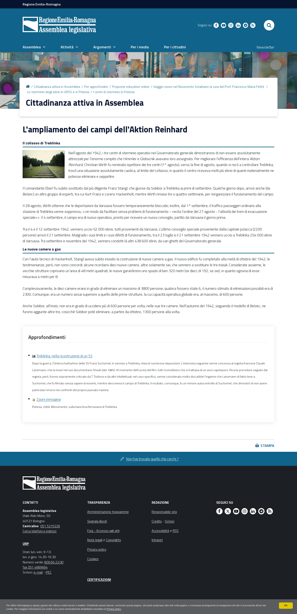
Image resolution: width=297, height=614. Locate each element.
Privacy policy (146, 608)
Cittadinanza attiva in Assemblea (57, 86)
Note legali (94, 539)
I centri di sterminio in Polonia (113, 91)
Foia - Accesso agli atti (103, 530)
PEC (49, 572)
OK (286, 605)
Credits (157, 521)
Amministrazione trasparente (108, 511)
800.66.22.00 (53, 562)
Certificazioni (99, 579)
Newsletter (265, 47)
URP (26, 543)
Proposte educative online (130, 86)
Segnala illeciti (97, 521)
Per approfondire (96, 86)
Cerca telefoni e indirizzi (39, 531)
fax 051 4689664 (35, 567)
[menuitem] (34, 47)
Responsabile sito (164, 511)
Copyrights (113, 539)
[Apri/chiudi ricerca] (269, 25)
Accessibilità (160, 530)
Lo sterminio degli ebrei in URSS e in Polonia (58, 91)
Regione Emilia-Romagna (42, 4)
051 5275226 (50, 525)
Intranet (157, 539)
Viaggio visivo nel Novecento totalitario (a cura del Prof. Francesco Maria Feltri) (209, 86)
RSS (175, 530)
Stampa (267, 445)
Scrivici (169, 521)
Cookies (93, 558)
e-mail (38, 572)
